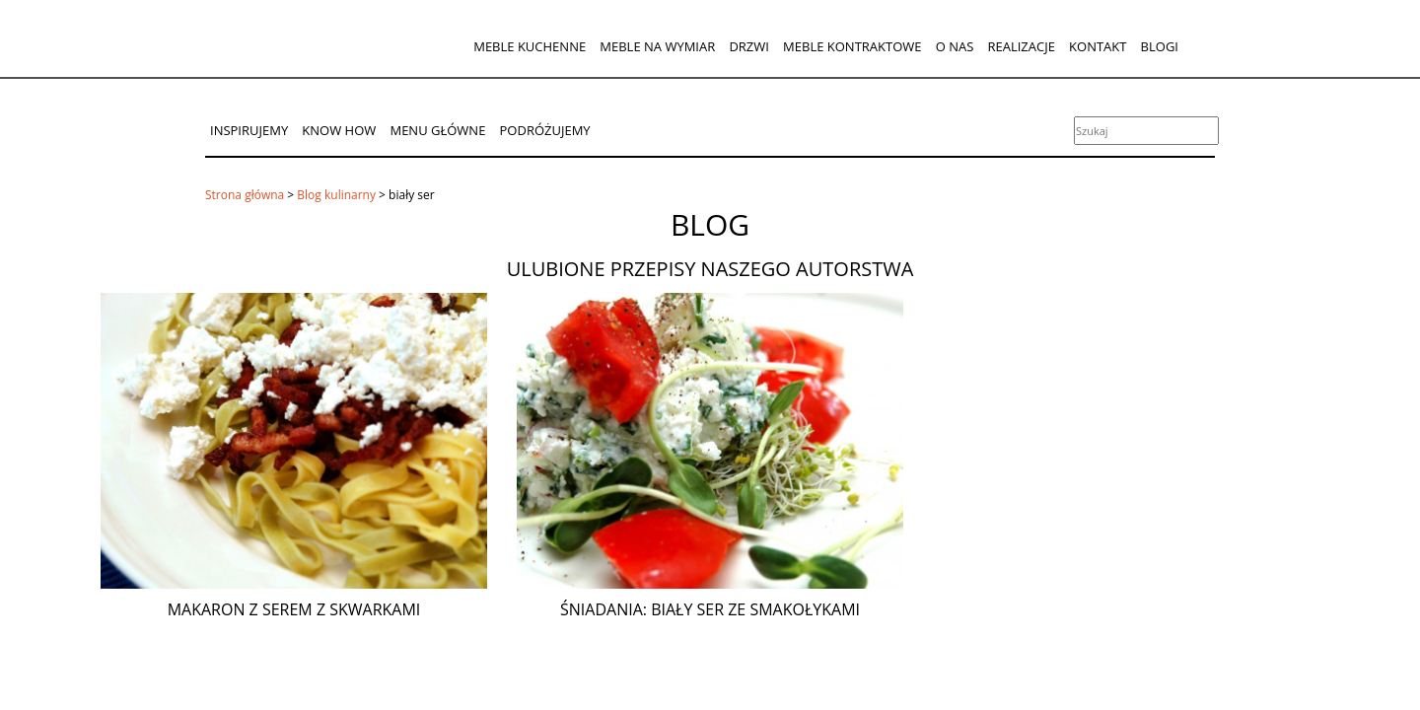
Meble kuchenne (529, 46)
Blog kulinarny (336, 194)
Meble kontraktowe (852, 46)
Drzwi (749, 46)
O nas (955, 46)
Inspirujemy (249, 130)
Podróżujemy (545, 130)
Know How (339, 130)
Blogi (1159, 46)
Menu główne (437, 130)
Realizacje (1020, 46)
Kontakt (1097, 46)
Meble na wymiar (657, 46)
